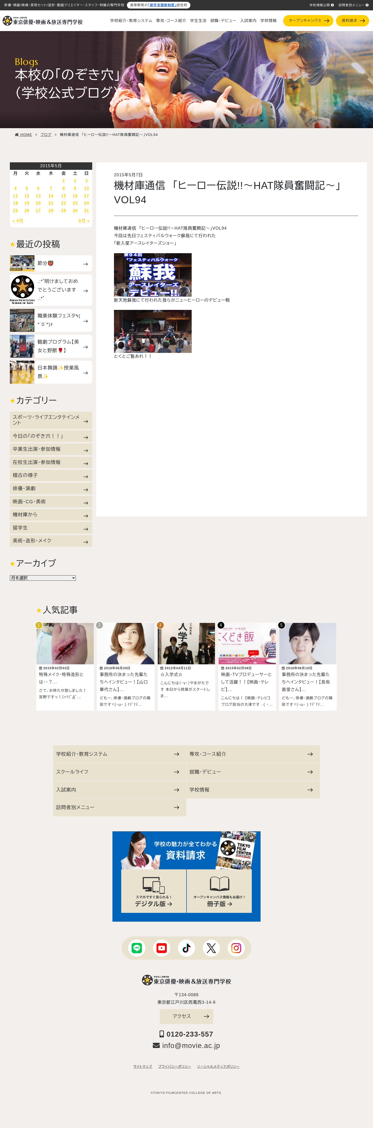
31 (86, 210)
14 (51, 196)
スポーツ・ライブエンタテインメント (50, 420)
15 (63, 196)
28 (51, 210)
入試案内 (248, 21)
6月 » (84, 221)
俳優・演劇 (50, 488)
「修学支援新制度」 (162, 5)
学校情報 (268, 21)
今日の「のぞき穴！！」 (50, 436)
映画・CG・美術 (50, 502)
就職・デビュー (223, 21)
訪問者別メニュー (354, 5)
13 (38, 196)
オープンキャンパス (309, 21)
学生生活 (198, 21)
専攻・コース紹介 (171, 21)
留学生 (50, 528)
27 (38, 210)
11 (15, 196)
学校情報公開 (322, 5)
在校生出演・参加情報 (50, 462)
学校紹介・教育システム (131, 21)
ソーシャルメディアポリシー (218, 1066)
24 (86, 203)
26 (27, 210)
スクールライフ (117, 771)
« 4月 (18, 221)
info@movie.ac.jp (186, 1045)
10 (86, 188)
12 (27, 196)
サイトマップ (142, 1066)
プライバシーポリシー (174, 1066)
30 (75, 210)
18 (15, 203)
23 (75, 203)
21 (51, 203)
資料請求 (353, 21)
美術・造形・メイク (50, 541)
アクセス (191, 1016)
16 (75, 196)
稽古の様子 (50, 475)
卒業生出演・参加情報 (50, 449)
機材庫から (50, 515)
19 (27, 203)
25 (15, 210)
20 (38, 203)
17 (86, 196)
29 (63, 210)
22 (63, 203)
